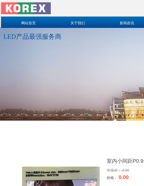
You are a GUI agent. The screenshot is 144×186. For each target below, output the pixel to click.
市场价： (114, 170)
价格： (113, 178)
